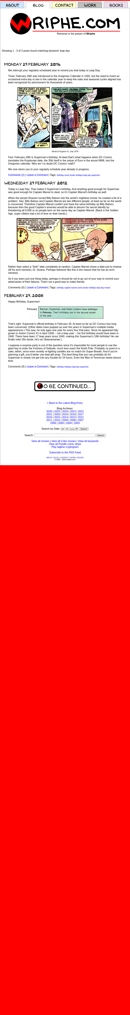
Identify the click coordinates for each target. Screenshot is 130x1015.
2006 (53, 423)
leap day (87, 175)
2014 (65, 417)
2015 (57, 417)
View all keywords (88, 441)
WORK (73, 458)
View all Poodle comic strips (65, 444)
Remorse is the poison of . (76, 33)
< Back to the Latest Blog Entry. (65, 403)
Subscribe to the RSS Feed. (65, 452)
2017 (81, 414)
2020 (57, 414)
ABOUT (49, 458)
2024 (65, 411)
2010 (57, 420)
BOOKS (80, 458)
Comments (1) (16, 175)
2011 (49, 420)
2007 (81, 420)
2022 (81, 411)
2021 (49, 414)
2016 (49, 417)
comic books (69, 175)
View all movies (40, 441)
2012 (81, 417)
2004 (69, 423)
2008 (73, 420)
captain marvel (70, 288)
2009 (65, 420)
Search (83, 429)
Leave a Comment (37, 175)
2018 (73, 414)
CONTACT (64, 458)
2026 (49, 411)
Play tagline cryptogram (64, 447)
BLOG (56, 458)
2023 (73, 411)
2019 (65, 414)
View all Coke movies (63, 441)
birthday (60, 175)
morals (107, 288)
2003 (77, 423)
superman (95, 175)
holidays (79, 175)
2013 (73, 417)
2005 (61, 423)
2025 (57, 411)
